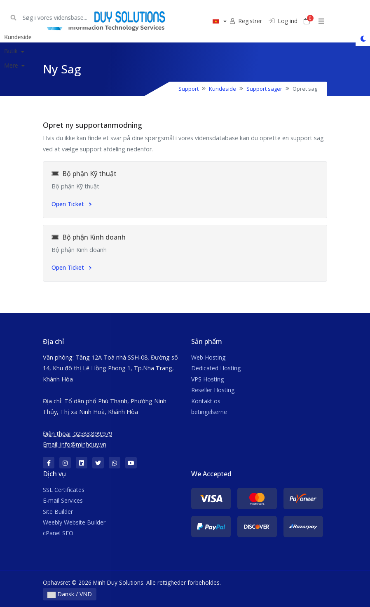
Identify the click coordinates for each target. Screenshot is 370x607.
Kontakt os (205, 401)
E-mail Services (63, 500)
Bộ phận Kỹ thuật (84, 173)
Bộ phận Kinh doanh (89, 237)
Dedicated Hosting (216, 368)
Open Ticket (71, 204)
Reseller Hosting (212, 390)
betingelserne (209, 412)
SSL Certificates (63, 490)
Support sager (264, 88)
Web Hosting (208, 357)
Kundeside (222, 88)
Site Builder (58, 511)
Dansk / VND (69, 594)
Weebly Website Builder (74, 522)
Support (188, 88)
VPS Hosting (207, 379)
